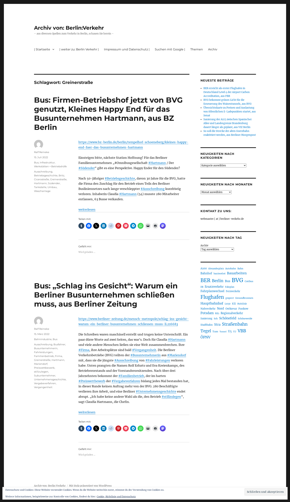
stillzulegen (41, 371)
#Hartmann (157, 163)
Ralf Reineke (41, 152)
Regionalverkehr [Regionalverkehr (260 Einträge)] (232, 313)
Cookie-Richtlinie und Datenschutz (116, 496)
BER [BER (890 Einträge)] (205, 280)
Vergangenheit (43, 387)
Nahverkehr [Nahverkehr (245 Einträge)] (207, 308)
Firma (58, 356)
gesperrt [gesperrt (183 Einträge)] (229, 298)
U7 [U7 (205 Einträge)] (234, 331)
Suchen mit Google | (170, 49)
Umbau (52, 187)
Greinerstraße (58, 179)
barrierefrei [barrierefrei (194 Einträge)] (219, 273)
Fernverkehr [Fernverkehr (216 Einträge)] (233, 291)
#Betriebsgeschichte (120, 178)
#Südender (86, 168)
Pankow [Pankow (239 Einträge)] (243, 308)
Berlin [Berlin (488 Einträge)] (217, 280)
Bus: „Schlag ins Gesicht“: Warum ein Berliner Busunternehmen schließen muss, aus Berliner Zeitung (106, 294)
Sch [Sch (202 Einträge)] (216, 318)
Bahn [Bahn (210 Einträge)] (240, 268)
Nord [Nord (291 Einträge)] (220, 308)
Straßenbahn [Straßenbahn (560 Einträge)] (235, 324)
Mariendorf (40, 363)
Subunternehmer (44, 375)
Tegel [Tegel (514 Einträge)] (205, 330)
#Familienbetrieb (131, 376)
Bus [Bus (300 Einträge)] (227, 281)
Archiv (212, 49)
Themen (196, 49)
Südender (54, 183)
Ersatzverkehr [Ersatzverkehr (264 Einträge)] (214, 286)
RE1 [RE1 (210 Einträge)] (217, 313)
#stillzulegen (171, 396)
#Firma (83, 350)
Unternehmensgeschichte (50, 379)
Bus (36, 162)
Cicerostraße (41, 179)
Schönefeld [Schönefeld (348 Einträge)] (227, 318)
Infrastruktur (47, 162)
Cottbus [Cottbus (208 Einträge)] (249, 281)
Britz (61, 175)
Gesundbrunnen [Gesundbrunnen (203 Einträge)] (244, 298)
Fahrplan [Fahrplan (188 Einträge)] (229, 287)
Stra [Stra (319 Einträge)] (217, 325)
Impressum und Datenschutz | (127, 49)
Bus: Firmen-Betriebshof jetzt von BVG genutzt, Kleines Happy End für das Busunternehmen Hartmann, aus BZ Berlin (108, 113)
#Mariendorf (176, 355)
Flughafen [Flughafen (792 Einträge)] (212, 297)
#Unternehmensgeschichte (156, 391)
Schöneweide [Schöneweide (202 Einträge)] (245, 318)
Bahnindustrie (43, 339)
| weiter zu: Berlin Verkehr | (79, 49)
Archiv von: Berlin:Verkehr (69, 28)
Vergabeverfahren (45, 383)
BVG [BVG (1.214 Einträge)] (237, 280)
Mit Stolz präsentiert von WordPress (90, 485)
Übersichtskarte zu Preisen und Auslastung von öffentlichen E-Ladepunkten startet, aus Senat (229, 111)
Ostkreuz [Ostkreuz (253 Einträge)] (231, 308)
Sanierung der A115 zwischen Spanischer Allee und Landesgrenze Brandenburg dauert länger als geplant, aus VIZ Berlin (227, 123)
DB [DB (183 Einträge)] (201, 287)
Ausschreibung (43, 171)
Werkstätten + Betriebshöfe (50, 166)
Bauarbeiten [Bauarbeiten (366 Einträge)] (237, 273)
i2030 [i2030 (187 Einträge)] (227, 303)
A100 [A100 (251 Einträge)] (203, 268)
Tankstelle (40, 187)
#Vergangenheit (144, 350)
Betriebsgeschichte (46, 175)
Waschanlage (42, 191)
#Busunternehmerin (145, 355)
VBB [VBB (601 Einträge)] (242, 330)
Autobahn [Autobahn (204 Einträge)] (230, 268)
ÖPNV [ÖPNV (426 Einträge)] (205, 337)
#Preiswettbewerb (91, 381)
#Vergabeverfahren (126, 381)
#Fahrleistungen (157, 360)
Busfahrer (59, 344)
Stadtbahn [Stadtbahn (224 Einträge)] (206, 324)
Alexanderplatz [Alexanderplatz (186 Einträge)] (216, 268)
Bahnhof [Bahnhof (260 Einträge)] (206, 273)
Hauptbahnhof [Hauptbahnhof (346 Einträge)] (211, 303)
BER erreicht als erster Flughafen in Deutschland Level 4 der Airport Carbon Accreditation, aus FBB (226, 92)
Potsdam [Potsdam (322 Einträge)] (207, 313)
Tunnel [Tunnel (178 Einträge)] (223, 331)
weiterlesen (86, 209)
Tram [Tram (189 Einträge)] (215, 331)
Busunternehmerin (46, 348)
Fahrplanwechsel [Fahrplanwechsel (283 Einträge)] (212, 291)
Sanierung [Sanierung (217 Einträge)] (206, 318)
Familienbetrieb (44, 356)
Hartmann (40, 183)
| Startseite (42, 49)
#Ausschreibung (153, 189)
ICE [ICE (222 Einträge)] (234, 303)
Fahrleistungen (43, 352)
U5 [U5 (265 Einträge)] (230, 331)
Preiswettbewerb (44, 367)
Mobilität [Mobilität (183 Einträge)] (242, 303)
